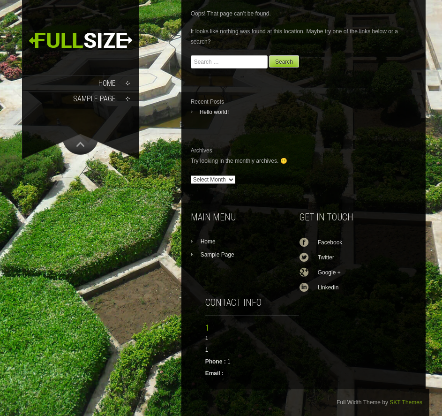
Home (107, 83)
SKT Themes (406, 402)
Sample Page (94, 98)
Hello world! (214, 112)
